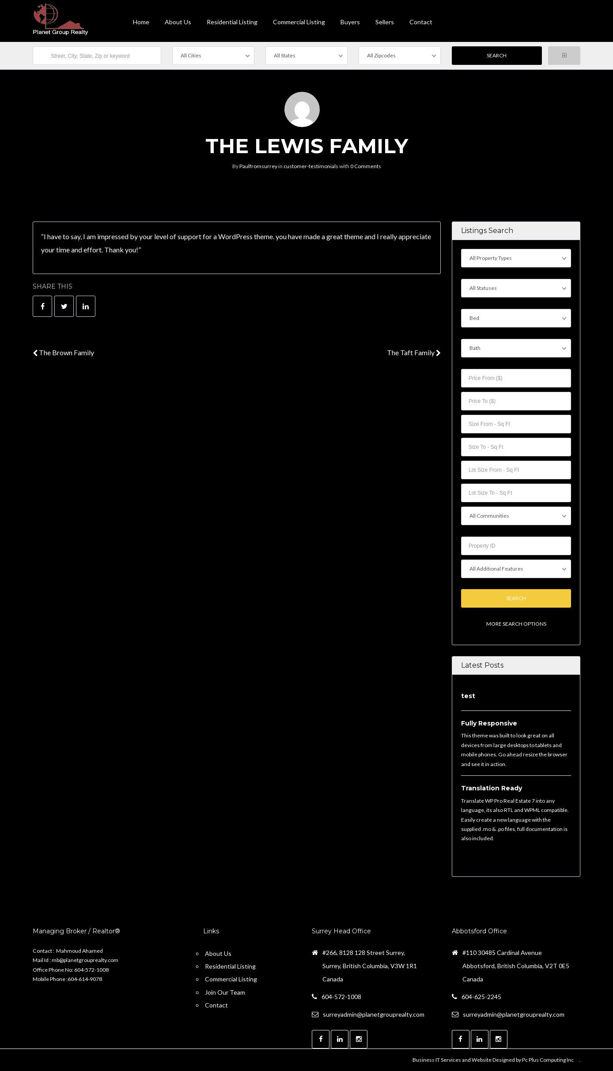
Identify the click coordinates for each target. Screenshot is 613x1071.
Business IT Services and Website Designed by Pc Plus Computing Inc (493, 1059)
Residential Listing (232, 22)
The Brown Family (63, 352)
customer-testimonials (311, 166)
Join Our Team (225, 992)
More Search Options (516, 624)
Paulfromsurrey (258, 166)
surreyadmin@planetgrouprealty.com (373, 1014)
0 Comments (365, 166)
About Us (178, 22)
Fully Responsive (489, 723)
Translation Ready (491, 788)
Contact (216, 1005)
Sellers (384, 22)
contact (420, 22)
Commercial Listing (299, 22)
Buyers (350, 22)
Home (141, 22)
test (468, 696)
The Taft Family (414, 352)
